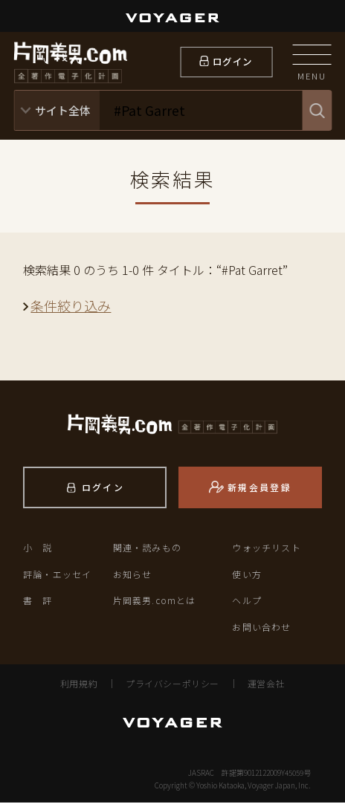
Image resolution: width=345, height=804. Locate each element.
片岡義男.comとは (154, 602)
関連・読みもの (147, 549)
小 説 (38, 549)
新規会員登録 (259, 489)
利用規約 (78, 684)
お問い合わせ (261, 628)
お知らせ (132, 575)
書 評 (38, 602)
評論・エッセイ (57, 575)
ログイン (232, 62)
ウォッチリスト (266, 549)
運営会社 (266, 684)
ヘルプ (247, 602)
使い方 (247, 575)
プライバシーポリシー (172, 684)
